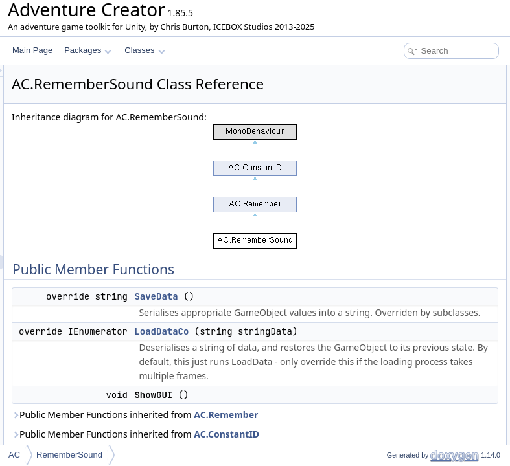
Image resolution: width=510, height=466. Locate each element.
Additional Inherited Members (416, 157)
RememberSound (69, 455)
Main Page (32, 50)
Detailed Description (400, 172)
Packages (87, 50)
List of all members (398, 229)
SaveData (318, 329)
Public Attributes (393, 129)
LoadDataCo (397, 100)
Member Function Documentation (422, 186)
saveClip (391, 143)
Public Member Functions (409, 72)
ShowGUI (392, 115)
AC (14, 455)
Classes (144, 50)
